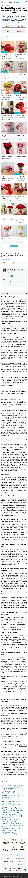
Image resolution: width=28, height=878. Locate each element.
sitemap (20, 861)
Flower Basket (20, 31)
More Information (14, 293)
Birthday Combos (7, 797)
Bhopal (20, 814)
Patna (13, 817)
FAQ (8, 864)
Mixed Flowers (20, 29)
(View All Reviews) (6, 259)
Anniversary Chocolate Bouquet (12, 805)
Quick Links (5, 782)
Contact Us (20, 864)
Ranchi (12, 816)
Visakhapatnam (7, 819)
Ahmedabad (6, 817)
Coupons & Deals (20, 858)
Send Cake (5, 787)
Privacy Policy (16, 876)
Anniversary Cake (17, 801)
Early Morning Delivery (9, 789)
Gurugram (10, 811)
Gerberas (8, 26)
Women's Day (6, 793)
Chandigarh (5, 809)
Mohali (11, 812)
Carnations (20, 26)
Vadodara (5, 816)
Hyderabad (19, 811)
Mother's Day (16, 793)
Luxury (7, 31)
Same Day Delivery (16, 787)
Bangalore (17, 819)
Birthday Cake (14, 795)
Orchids (20, 24)
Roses (7, 24)
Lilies (7, 29)
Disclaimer (22, 876)
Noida (17, 812)
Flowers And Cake (18, 785)
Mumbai (19, 809)
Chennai (4, 812)
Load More (14, 246)
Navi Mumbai (6, 814)
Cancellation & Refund (8, 861)
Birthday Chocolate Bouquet (11, 799)
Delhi (3, 811)
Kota (3, 830)
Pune (12, 809)
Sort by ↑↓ (5, 37)
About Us (8, 858)
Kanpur (18, 816)
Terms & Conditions (7, 876)
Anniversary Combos (8, 803)
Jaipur (14, 814)
